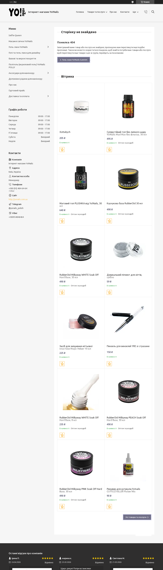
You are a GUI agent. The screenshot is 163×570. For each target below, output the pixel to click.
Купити (62, 149)
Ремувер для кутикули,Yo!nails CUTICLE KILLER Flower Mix (123, 490)
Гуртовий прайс (17, 90)
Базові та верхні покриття (22, 58)
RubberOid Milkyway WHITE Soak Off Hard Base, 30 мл (79, 276)
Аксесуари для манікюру (21, 73)
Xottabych (65, 132)
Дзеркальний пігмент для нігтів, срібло (124, 276)
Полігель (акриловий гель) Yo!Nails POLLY (27, 66)
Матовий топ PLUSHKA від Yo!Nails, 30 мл (81, 204)
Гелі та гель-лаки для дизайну (24, 53)
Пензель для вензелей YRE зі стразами (128, 346)
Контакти (124, 12)
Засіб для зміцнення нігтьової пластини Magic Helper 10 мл (76, 347)
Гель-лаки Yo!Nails (18, 47)
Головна (80, 12)
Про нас (113, 12)
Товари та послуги (96, 12)
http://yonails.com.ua (18, 199)
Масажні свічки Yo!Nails (21, 41)
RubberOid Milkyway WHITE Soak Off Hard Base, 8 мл (79, 418)
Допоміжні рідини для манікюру (25, 79)
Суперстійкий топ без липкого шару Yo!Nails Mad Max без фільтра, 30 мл (127, 133)
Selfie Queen (15, 35)
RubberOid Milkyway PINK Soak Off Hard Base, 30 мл (81, 490)
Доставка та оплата (19, 96)
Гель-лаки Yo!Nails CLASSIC (74, 60)
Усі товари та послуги (136, 517)
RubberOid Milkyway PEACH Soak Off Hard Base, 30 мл (126, 418)
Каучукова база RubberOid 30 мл (125, 203)
